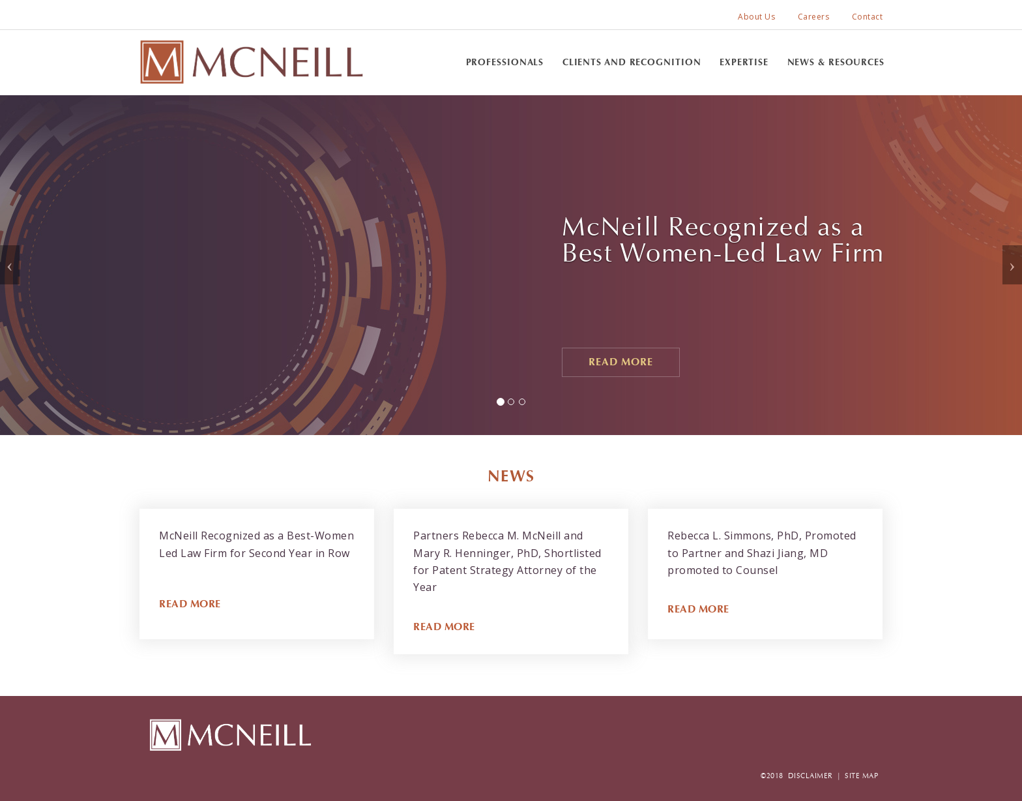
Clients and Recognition (631, 62)
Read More (621, 361)
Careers (814, 16)
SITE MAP (861, 776)
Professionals (505, 62)
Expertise (744, 62)
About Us (756, 16)
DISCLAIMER (810, 776)
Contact (867, 16)
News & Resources (835, 62)
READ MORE (190, 603)
